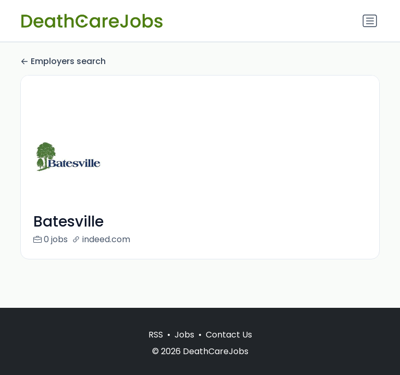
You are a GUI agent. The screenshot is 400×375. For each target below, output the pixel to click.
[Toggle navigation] (370, 21)
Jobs (184, 335)
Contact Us (229, 335)
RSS (155, 335)
